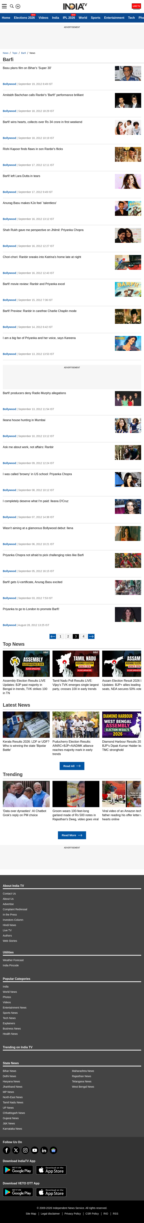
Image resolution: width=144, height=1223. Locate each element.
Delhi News (9, 1076)
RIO (106, 1213)
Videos (43, 17)
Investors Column (13, 919)
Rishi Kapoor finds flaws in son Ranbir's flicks (33, 149)
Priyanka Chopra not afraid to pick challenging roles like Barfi (43, 555)
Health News (10, 1033)
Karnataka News (12, 1128)
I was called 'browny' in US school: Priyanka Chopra (37, 474)
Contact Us (9, 893)
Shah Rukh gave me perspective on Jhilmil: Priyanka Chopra (43, 230)
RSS (115, 1213)
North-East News (13, 1097)
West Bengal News (83, 1086)
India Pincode (11, 965)
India (55, 17)
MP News (8, 1091)
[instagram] (25, 1150)
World (83, 17)
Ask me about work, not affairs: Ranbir (28, 447)
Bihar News (9, 1070)
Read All (72, 766)
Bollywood (9, 83)
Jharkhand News (12, 1086)
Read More (72, 835)
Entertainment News (14, 1007)
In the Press (10, 914)
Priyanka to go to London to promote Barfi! (31, 609)
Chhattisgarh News (14, 1112)
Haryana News (11, 1081)
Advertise (8, 904)
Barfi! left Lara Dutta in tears (21, 176)
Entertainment (114, 17)
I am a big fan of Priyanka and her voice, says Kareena (39, 338)
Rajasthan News (81, 1076)
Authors (7, 935)
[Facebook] (6, 1150)
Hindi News (9, 925)
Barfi (23, 53)
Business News (12, 1028)
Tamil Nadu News (13, 1102)
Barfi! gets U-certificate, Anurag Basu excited (32, 582)
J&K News (9, 1123)
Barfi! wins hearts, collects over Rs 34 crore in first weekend (42, 122)
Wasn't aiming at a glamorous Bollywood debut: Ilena (38, 528)
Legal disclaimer (50, 1213)
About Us (8, 898)
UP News (8, 1107)
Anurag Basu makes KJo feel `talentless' (30, 203)
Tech (131, 17)
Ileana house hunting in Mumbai (24, 420)
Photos (7, 997)
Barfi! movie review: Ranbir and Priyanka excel (34, 284)
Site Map (31, 1213)
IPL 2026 (69, 17)
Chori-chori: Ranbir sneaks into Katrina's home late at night (42, 257)
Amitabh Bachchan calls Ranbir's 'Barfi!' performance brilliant (43, 95)
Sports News (10, 1012)
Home (6, 17)
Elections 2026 (24, 17)
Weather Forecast (13, 960)
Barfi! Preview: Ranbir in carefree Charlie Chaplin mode (39, 311)
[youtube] (34, 1150)
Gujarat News (11, 1118)
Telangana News (82, 1081)
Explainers (9, 1023)
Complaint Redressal (15, 909)
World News (10, 991)
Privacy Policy (72, 1213)
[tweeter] (16, 1150)
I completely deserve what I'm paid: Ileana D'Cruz (35, 501)
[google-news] (53, 1150)
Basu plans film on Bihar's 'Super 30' (27, 68)
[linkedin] (44, 1150)
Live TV (7, 930)
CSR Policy (92, 1213)
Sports (95, 17)
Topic (14, 53)
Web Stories (10, 940)
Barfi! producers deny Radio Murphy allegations (34, 393)
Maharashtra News (83, 1070)
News (5, 53)
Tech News (9, 1018)
